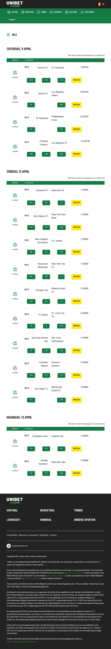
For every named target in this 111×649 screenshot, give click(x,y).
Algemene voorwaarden (28, 535)
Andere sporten (84, 519)
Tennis (78, 510)
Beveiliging (44, 535)
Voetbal (12, 510)
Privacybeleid (12, 535)
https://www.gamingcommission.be (21, 641)
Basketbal (47, 510)
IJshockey (13, 519)
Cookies (53, 535)
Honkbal (45, 519)
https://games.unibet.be (74, 573)
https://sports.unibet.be (31, 578)
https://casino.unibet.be (55, 575)
